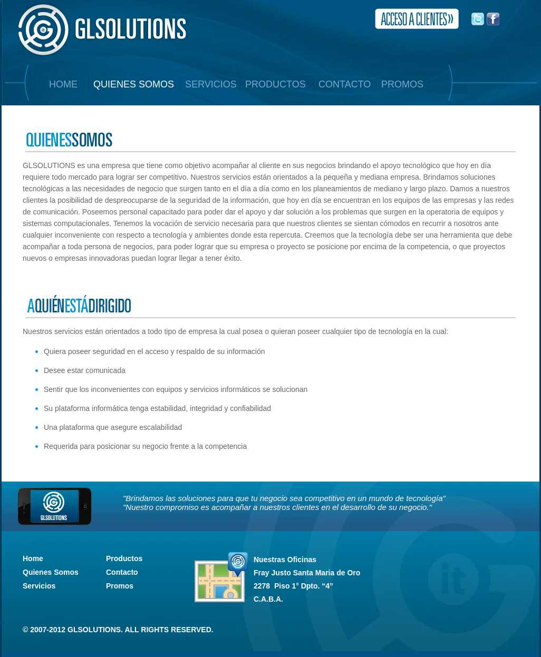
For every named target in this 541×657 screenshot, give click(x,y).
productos (275, 84)
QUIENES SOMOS (133, 84)
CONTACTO (344, 84)
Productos (124, 558)
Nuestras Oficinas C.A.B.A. (307, 579)
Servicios (39, 586)
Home (33, 558)
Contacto (122, 572)
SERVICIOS (211, 84)
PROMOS (402, 84)
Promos (119, 586)
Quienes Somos (51, 572)
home (63, 84)
